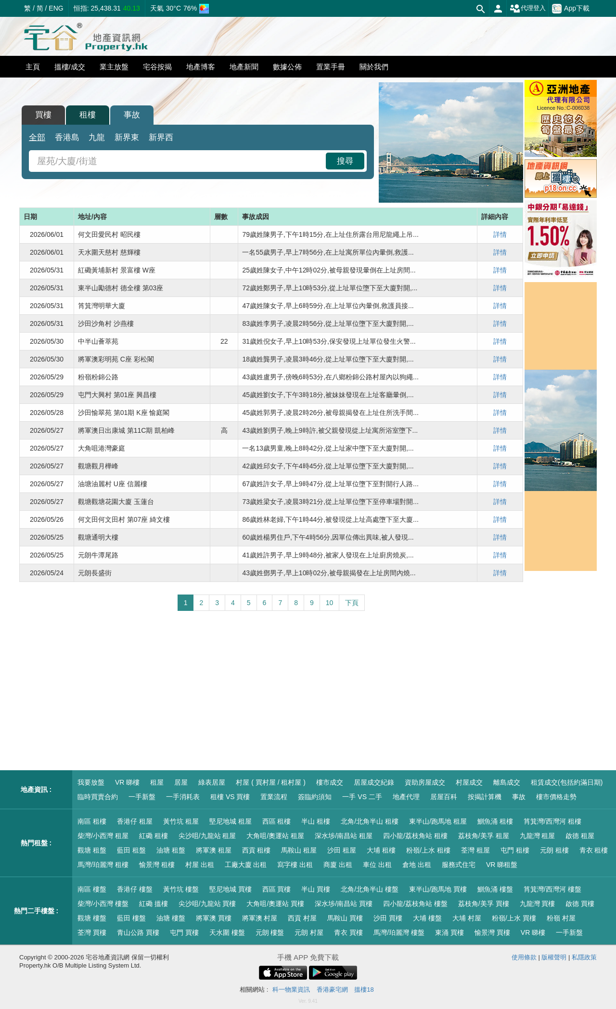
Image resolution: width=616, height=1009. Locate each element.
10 (330, 603)
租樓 (87, 114)
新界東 (127, 137)
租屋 (157, 782)
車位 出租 (377, 864)
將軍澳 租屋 (213, 850)
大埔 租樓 (381, 850)
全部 (37, 137)
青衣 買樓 (348, 932)
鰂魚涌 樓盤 (495, 889)
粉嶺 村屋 (561, 918)
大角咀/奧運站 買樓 (275, 903)
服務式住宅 (458, 864)
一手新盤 (141, 797)
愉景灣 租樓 (157, 864)
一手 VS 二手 (362, 797)
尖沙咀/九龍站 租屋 (207, 836)
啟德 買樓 (579, 903)
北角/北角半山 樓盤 (369, 889)
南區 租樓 (91, 821)
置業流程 (273, 797)
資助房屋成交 (425, 782)
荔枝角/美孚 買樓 (483, 903)
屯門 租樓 (514, 850)
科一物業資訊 (291, 989)
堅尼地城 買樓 (230, 889)
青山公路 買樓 (138, 932)
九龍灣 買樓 (537, 903)
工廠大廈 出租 (246, 864)
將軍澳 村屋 (260, 918)
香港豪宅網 (332, 989)
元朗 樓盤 (270, 932)
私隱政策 (584, 957)
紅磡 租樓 (153, 836)
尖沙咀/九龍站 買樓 (207, 903)
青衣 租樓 (593, 850)
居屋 (181, 782)
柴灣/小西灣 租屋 (102, 836)
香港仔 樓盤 (135, 889)
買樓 (43, 114)
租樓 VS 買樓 (230, 797)
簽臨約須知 (315, 797)
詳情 (500, 234)
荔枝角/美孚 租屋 (483, 836)
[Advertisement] (271, 690)
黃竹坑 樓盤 (181, 889)
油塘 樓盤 (170, 918)
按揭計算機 (484, 797)
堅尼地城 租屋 (230, 821)
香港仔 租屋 (135, 821)
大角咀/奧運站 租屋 (275, 836)
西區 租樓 (276, 821)
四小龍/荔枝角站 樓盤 (415, 903)
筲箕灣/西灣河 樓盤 (552, 889)
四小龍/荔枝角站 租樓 (415, 836)
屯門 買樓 (184, 932)
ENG (56, 8)
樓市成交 (329, 782)
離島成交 (506, 782)
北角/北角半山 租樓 (369, 821)
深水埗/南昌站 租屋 (343, 836)
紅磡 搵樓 (153, 903)
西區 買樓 (276, 889)
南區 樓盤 (91, 889)
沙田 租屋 (341, 850)
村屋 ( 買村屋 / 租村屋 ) (271, 782)
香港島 (67, 137)
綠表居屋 (211, 782)
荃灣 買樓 (91, 932)
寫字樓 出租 (295, 864)
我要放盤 (90, 782)
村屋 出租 (199, 864)
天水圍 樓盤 (227, 932)
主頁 (33, 67)
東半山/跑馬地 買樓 (438, 889)
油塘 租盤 (170, 850)
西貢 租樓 (256, 850)
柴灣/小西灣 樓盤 (102, 903)
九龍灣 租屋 (537, 836)
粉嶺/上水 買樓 (514, 918)
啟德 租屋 (579, 836)
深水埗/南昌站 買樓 (343, 903)
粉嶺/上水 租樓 (428, 850)
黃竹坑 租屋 (181, 821)
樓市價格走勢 (556, 797)
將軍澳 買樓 (213, 918)
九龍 (97, 137)
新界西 (161, 137)
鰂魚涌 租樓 (495, 821)
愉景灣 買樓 (492, 932)
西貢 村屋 (302, 918)
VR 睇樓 (127, 782)
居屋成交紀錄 (374, 782)
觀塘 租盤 (91, 850)
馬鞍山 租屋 (299, 850)
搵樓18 (363, 989)
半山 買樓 (315, 889)
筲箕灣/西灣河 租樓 (552, 821)
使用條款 (524, 957)
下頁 (352, 603)
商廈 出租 (337, 864)
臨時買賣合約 (97, 797)
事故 (132, 114)
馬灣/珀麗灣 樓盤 (398, 932)
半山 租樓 (315, 821)
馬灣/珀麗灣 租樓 (102, 864)
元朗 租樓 (554, 850)
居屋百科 (443, 797)
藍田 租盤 (131, 850)
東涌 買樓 (449, 932)
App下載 (571, 8)
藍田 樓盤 (131, 918)
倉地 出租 (416, 864)
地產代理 (406, 797)
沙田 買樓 (387, 918)
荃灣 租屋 (475, 850)
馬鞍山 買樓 (345, 918)
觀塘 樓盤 (91, 918)
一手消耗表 (183, 797)
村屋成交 (469, 782)
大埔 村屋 (466, 918)
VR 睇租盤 (501, 864)
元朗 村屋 (309, 932)
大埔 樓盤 (427, 918)
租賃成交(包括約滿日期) (567, 782)
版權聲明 (553, 957)
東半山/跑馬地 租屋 (438, 821)
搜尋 (345, 161)
